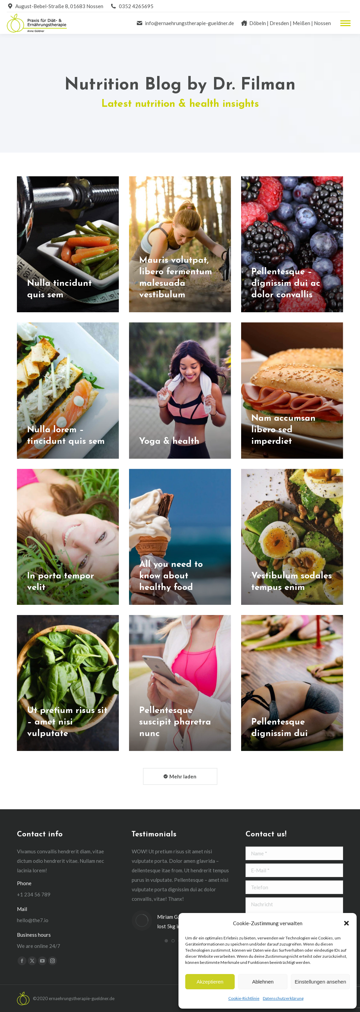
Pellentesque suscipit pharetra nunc (175, 722)
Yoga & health (169, 441)
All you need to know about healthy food (171, 576)
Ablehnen (262, 982)
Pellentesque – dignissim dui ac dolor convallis (285, 283)
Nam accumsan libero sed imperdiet (283, 430)
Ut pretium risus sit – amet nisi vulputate (67, 722)
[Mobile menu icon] (345, 23)
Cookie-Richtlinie (243, 998)
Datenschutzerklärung (283, 998)
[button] (346, 923)
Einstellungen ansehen (320, 982)
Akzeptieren (209, 982)
